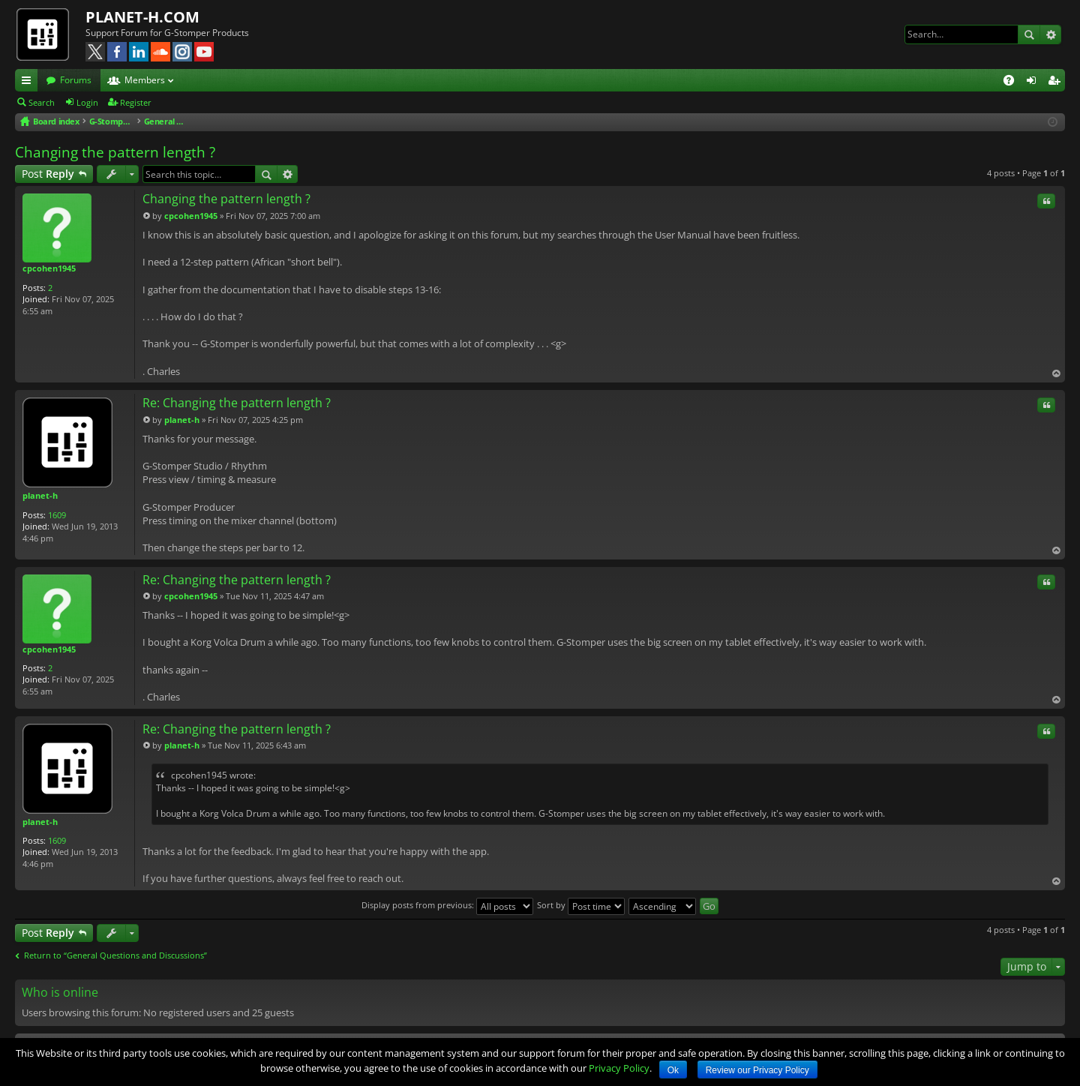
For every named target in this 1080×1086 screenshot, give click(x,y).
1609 (57, 514)
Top (1056, 373)
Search (1029, 35)
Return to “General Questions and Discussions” (115, 955)
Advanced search (1050, 35)
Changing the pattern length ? (115, 152)
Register (136, 102)
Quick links (29, 83)
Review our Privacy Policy (757, 1070)
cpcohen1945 (49, 268)
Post (48, 173)
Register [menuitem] (1056, 83)
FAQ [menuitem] (1013, 83)
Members (144, 80)
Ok (673, 1070)
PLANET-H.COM (143, 17)
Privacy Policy (619, 1068)
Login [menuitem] (1034, 83)
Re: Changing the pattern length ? (236, 402)
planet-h (40, 495)
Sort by (581, 904)
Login (87, 102)
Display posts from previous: (447, 904)
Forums (76, 80)
